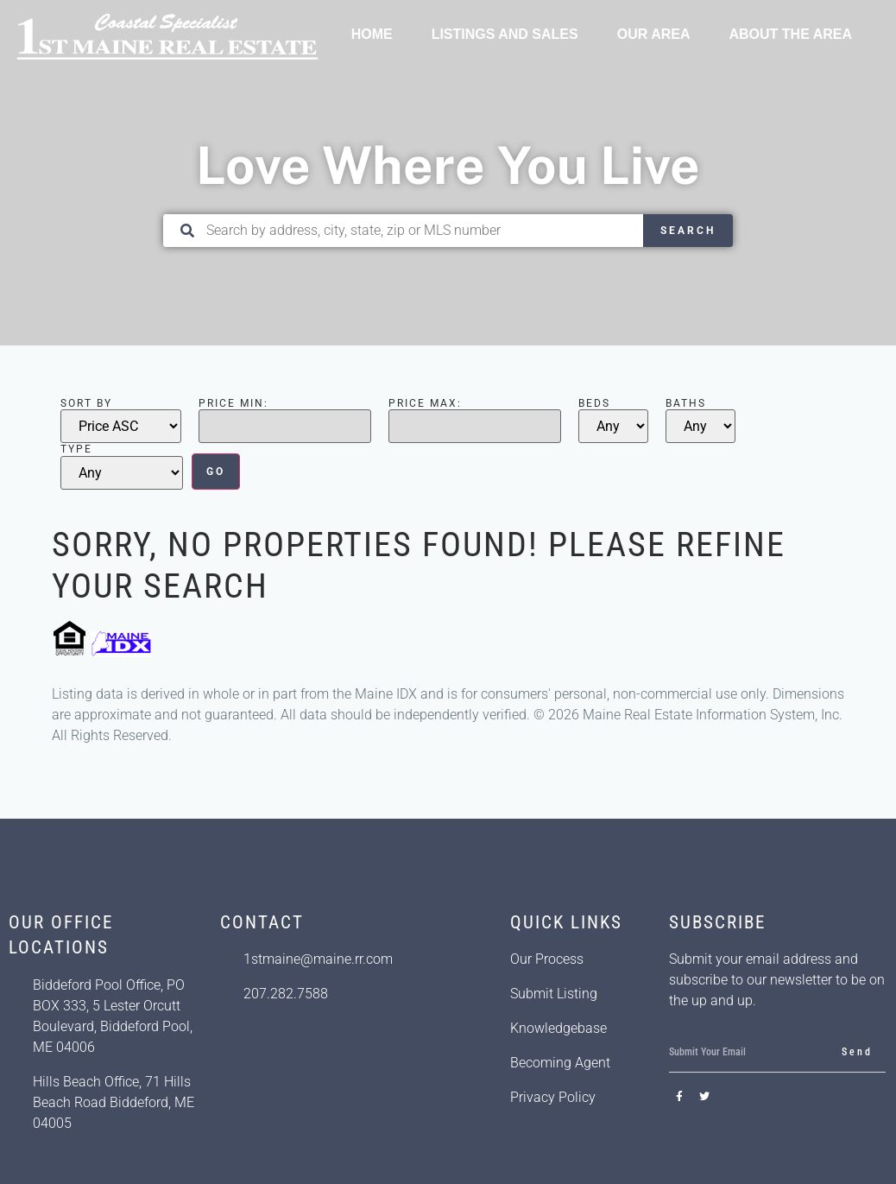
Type (76, 449)
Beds (594, 403)
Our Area (654, 34)
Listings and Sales (505, 34)
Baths (686, 403)
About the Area (790, 34)
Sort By (86, 403)
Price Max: (425, 403)
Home (372, 34)
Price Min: (233, 403)
